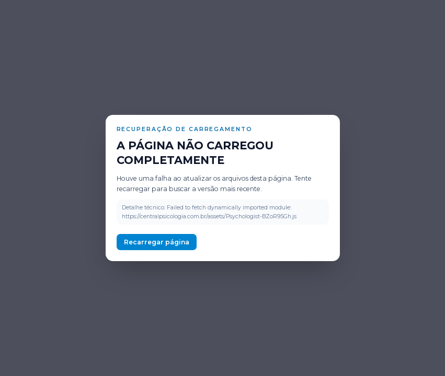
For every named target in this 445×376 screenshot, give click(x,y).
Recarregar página (156, 242)
